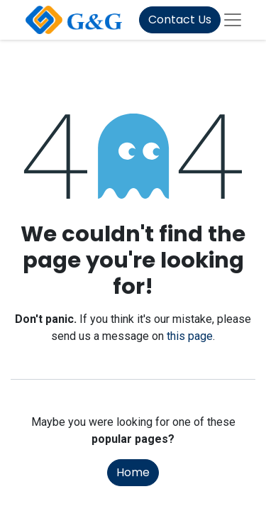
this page (190, 336)
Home (133, 472)
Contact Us (179, 19)
